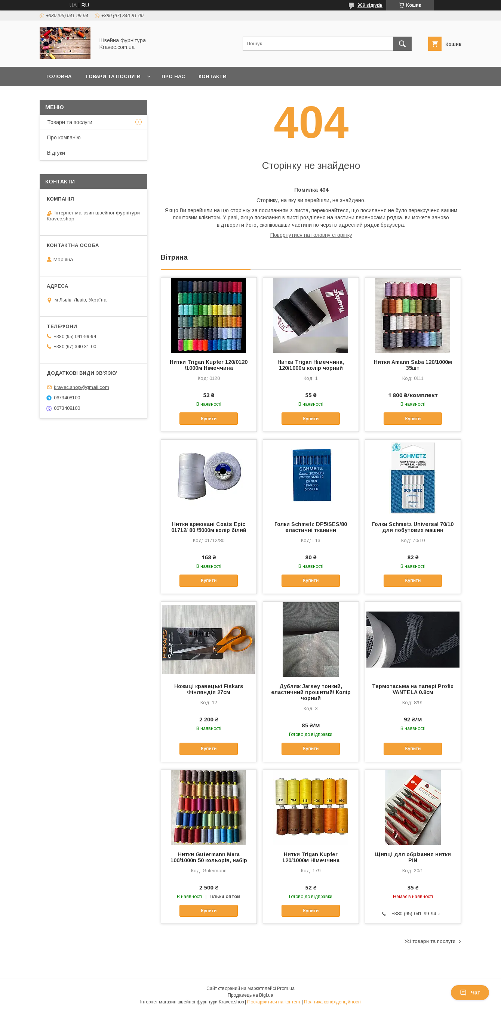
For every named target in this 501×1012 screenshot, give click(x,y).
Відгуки (56, 153)
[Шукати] (402, 44)
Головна (58, 76)
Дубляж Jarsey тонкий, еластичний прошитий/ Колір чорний (311, 692)
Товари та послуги (113, 76)
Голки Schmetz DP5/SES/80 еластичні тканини (310, 527)
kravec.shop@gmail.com (81, 387)
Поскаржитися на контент (274, 1002)
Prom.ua (286, 988)
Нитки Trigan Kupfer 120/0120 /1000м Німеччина (209, 365)
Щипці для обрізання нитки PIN (413, 857)
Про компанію (64, 137)
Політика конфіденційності (332, 1002)
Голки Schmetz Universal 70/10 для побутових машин (413, 527)
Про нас (173, 76)
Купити (208, 418)
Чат (470, 992)
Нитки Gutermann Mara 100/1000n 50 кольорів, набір (208, 857)
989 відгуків (369, 5)
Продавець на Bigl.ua (250, 995)
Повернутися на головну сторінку (311, 235)
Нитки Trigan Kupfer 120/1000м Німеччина (310, 857)
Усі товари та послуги (430, 941)
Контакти (213, 76)
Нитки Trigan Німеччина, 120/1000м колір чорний (310, 365)
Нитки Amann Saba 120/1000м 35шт (413, 365)
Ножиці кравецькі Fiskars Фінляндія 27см (208, 689)
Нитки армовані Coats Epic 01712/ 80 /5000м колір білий (208, 527)
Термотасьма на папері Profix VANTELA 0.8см (413, 689)
